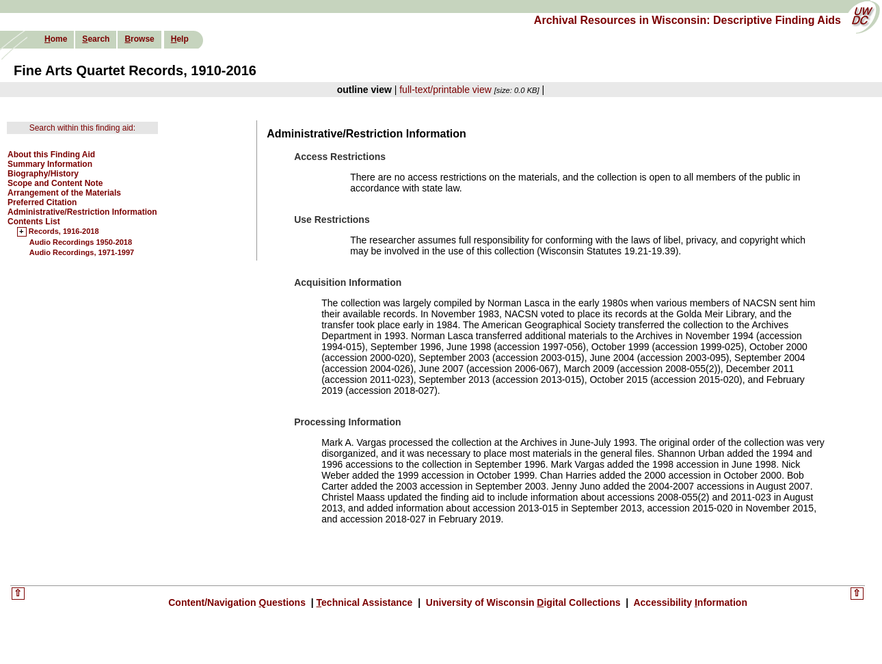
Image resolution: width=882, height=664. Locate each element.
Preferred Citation (42, 202)
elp (180, 39)
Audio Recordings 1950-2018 (80, 242)
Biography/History (43, 173)
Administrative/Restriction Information (82, 212)
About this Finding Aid (51, 154)
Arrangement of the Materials (64, 193)
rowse (139, 39)
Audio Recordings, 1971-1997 (81, 252)
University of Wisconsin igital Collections (523, 602)
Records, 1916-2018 (64, 232)
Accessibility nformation (689, 602)
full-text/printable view (445, 89)
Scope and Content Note (55, 183)
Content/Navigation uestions (238, 602)
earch (95, 39)
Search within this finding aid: (82, 128)
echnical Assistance (366, 602)
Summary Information (50, 164)
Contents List (34, 221)
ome (55, 39)
